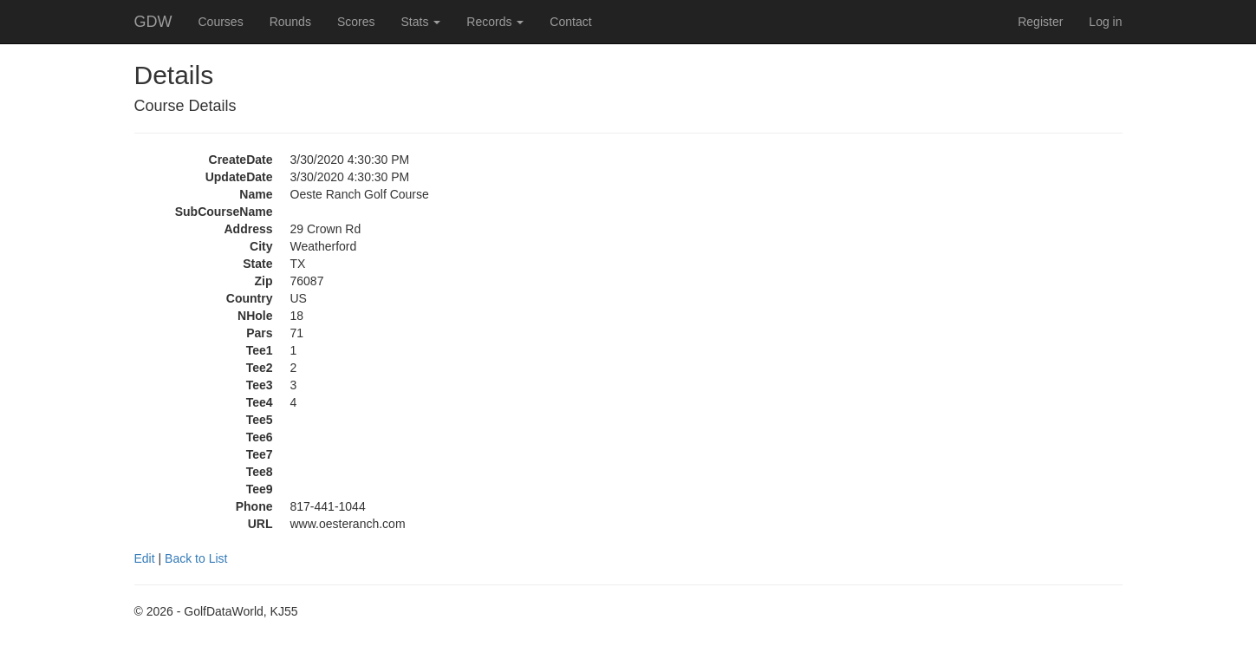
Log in (1105, 22)
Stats (420, 22)
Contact (570, 22)
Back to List (196, 558)
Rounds (290, 22)
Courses (221, 22)
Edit (144, 558)
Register (1040, 22)
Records (495, 22)
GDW (153, 21)
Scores (356, 22)
